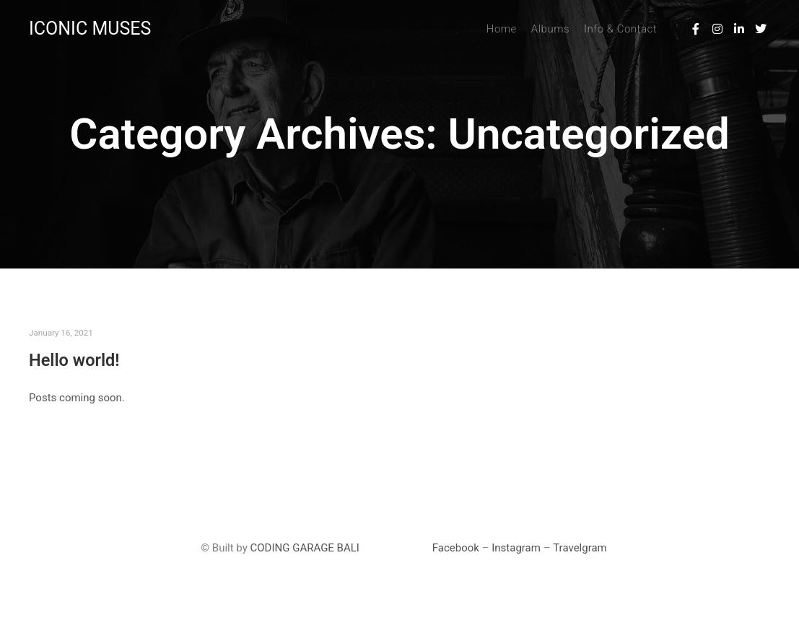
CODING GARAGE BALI (304, 547)
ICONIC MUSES (90, 28)
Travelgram (580, 547)
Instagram (516, 547)
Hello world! (74, 360)
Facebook (455, 547)
